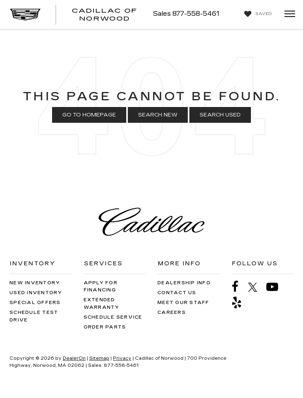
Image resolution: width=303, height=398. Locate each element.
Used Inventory (35, 292)
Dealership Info (184, 282)
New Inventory (34, 282)
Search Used (220, 115)
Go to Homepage (89, 115)
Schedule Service (113, 317)
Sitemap (99, 358)
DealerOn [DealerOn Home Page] (74, 358)
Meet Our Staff (183, 302)
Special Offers (35, 302)
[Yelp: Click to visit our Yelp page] (241, 302)
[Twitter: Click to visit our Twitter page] (256, 287)
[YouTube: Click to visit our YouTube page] (276, 287)
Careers (171, 312)
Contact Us (176, 292)
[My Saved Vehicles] (257, 14)
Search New (158, 115)
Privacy (122, 358)
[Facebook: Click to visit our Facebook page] (239, 287)
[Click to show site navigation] (287, 14)
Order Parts (105, 327)
